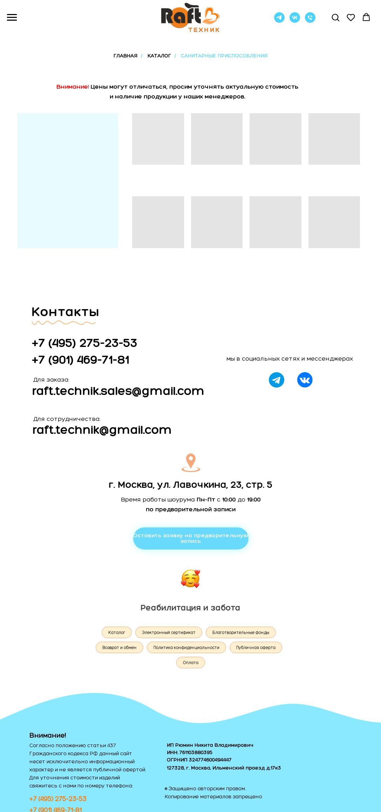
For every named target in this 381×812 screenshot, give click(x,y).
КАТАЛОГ (159, 56)
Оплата (190, 662)
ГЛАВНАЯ (125, 56)
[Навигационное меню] (12, 17)
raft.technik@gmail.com (102, 429)
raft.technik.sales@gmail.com (118, 390)
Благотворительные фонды (240, 632)
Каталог (116, 632)
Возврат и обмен (119, 647)
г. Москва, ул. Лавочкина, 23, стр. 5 (191, 484)
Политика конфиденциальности (186, 647)
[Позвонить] (310, 21)
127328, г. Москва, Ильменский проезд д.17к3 (224, 768)
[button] (335, 17)
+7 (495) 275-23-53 (84, 342)
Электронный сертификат (169, 632)
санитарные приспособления (224, 56)
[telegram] (279, 21)
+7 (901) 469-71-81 (80, 359)
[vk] (295, 21)
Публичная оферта (255, 647)
